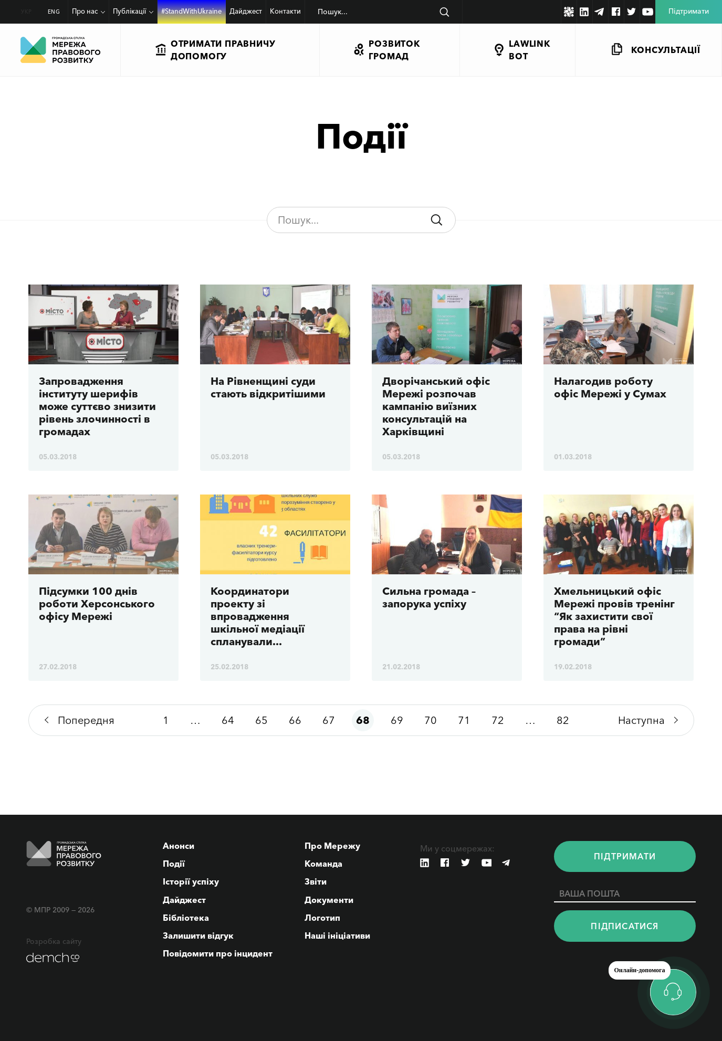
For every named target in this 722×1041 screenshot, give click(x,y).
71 (464, 720)
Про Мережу (332, 845)
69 (397, 720)
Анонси (178, 845)
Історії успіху (191, 881)
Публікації (129, 11)
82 (563, 720)
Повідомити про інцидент (218, 953)
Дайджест (245, 11)
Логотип (322, 917)
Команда (323, 863)
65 (261, 720)
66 (295, 720)
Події (174, 863)
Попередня (86, 720)
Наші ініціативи (337, 935)
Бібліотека (186, 917)
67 (328, 720)
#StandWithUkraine (191, 11)
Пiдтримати (625, 856)
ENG (54, 11)
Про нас (85, 11)
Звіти (316, 881)
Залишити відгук (198, 935)
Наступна (641, 720)
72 (497, 720)
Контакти (285, 11)
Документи (329, 900)
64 (228, 720)
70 (430, 720)
